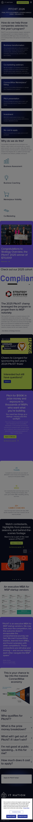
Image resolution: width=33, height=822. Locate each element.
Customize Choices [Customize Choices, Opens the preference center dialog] (16, 812)
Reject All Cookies (11, 816)
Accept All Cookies (22, 816)
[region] (17, 809)
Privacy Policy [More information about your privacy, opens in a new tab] (26, 808)
